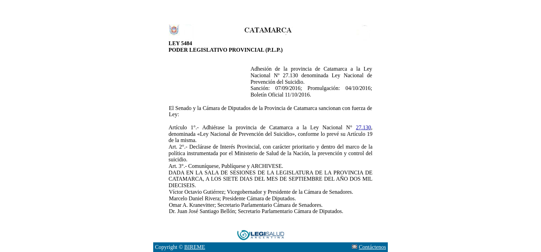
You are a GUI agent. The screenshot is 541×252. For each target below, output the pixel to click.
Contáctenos (372, 247)
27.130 (363, 127)
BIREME (194, 247)
